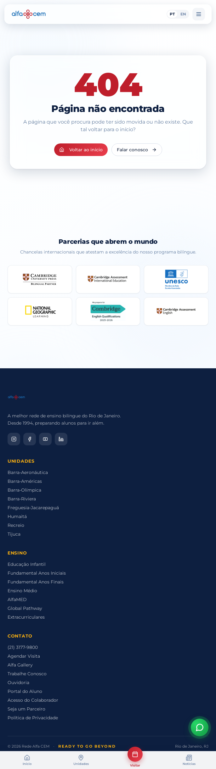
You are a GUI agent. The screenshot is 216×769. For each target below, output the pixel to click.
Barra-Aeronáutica (28, 472)
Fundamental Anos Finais (36, 582)
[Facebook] (29, 439)
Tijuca (14, 534)
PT (172, 14)
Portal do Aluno (25, 691)
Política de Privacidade (33, 718)
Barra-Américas (25, 481)
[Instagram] (14, 439)
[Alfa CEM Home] (28, 14)
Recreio (16, 525)
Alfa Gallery (20, 665)
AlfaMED (17, 599)
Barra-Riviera (22, 499)
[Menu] (198, 14)
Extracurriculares (26, 617)
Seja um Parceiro (26, 709)
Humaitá (17, 516)
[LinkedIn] (61, 439)
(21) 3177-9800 (23, 647)
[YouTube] (45, 439)
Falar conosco (137, 150)
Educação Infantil (27, 564)
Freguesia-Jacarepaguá (33, 507)
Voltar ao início (81, 150)
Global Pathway (25, 608)
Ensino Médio (22, 590)
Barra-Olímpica (24, 490)
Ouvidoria (18, 682)
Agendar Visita (24, 656)
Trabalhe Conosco (27, 674)
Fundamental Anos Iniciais (37, 573)
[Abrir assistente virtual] (199, 727)
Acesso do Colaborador (33, 700)
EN (183, 14)
